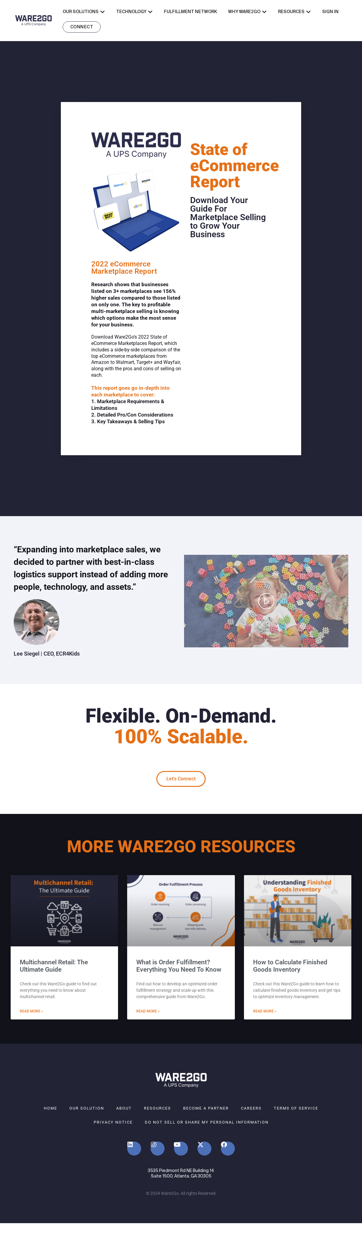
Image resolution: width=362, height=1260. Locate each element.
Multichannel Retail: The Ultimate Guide (54, 966)
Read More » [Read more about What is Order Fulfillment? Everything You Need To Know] (148, 1011)
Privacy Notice (113, 1122)
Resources (157, 1108)
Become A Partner (206, 1108)
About (124, 1108)
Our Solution (86, 1108)
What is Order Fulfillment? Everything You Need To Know (178, 966)
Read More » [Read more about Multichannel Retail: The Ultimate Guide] (31, 1011)
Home (50, 1108)
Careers (251, 1108)
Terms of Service (296, 1108)
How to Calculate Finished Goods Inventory (290, 966)
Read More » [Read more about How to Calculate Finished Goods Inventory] (265, 1011)
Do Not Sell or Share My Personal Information (207, 1122)
